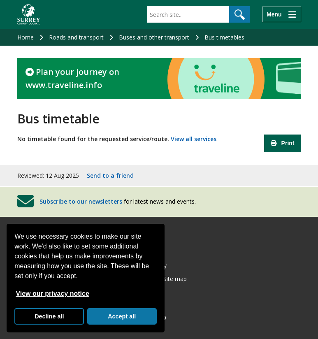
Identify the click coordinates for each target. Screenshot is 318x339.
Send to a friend (110, 175)
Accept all (122, 316)
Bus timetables (224, 37)
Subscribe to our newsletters (80, 201)
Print (283, 143)
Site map (175, 279)
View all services (193, 139)
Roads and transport (76, 37)
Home (25, 37)
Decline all (49, 316)
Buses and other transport (154, 37)
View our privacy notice (52, 293)
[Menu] (281, 14)
